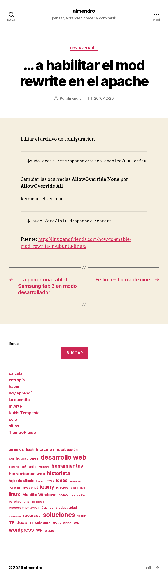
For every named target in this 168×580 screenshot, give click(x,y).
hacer (14, 386)
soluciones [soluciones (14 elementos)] (59, 514)
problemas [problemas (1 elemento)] (38, 501)
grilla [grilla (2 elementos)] (32, 466)
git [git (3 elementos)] (24, 466)
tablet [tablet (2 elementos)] (81, 516)
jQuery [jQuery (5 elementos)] (47, 487)
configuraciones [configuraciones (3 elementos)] (23, 458)
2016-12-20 (104, 98)
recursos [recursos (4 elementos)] (32, 515)
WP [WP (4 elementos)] (39, 530)
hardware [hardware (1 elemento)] (43, 466)
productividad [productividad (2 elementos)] (66, 507)
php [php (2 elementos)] (26, 501)
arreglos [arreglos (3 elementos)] (16, 449)
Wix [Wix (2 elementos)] (76, 523)
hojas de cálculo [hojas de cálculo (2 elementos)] (21, 481)
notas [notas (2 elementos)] (63, 495)
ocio (13, 419)
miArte (15, 406)
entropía (17, 380)
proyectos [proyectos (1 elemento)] (15, 516)
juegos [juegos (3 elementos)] (62, 487)
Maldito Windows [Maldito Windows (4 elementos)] (39, 494)
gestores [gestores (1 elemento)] (14, 466)
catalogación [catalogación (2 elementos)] (67, 449)
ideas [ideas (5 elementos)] (62, 480)
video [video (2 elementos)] (67, 523)
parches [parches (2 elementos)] (15, 501)
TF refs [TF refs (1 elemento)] (57, 523)
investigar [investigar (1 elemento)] (14, 487)
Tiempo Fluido (22, 432)
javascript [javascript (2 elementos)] (30, 487)
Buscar (14, 343)
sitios (14, 426)
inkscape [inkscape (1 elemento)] (75, 481)
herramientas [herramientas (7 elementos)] (67, 466)
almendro (84, 11)
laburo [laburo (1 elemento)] (74, 487)
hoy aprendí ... (84, 48)
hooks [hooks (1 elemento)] (39, 481)
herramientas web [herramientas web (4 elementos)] (27, 473)
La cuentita (19, 399)
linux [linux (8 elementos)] (14, 494)
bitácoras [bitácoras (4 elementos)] (45, 449)
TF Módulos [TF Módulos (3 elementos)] (40, 523)
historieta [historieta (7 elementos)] (58, 473)
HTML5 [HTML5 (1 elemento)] (50, 481)
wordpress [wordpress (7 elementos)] (21, 530)
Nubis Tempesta (24, 412)
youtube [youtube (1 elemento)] (49, 530)
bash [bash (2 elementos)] (30, 449)
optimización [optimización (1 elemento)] (77, 495)
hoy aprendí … (22, 393)
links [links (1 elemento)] (83, 487)
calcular (16, 373)
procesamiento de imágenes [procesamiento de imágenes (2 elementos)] (31, 507)
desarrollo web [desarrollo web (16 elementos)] (63, 457)
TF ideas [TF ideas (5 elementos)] (18, 522)
